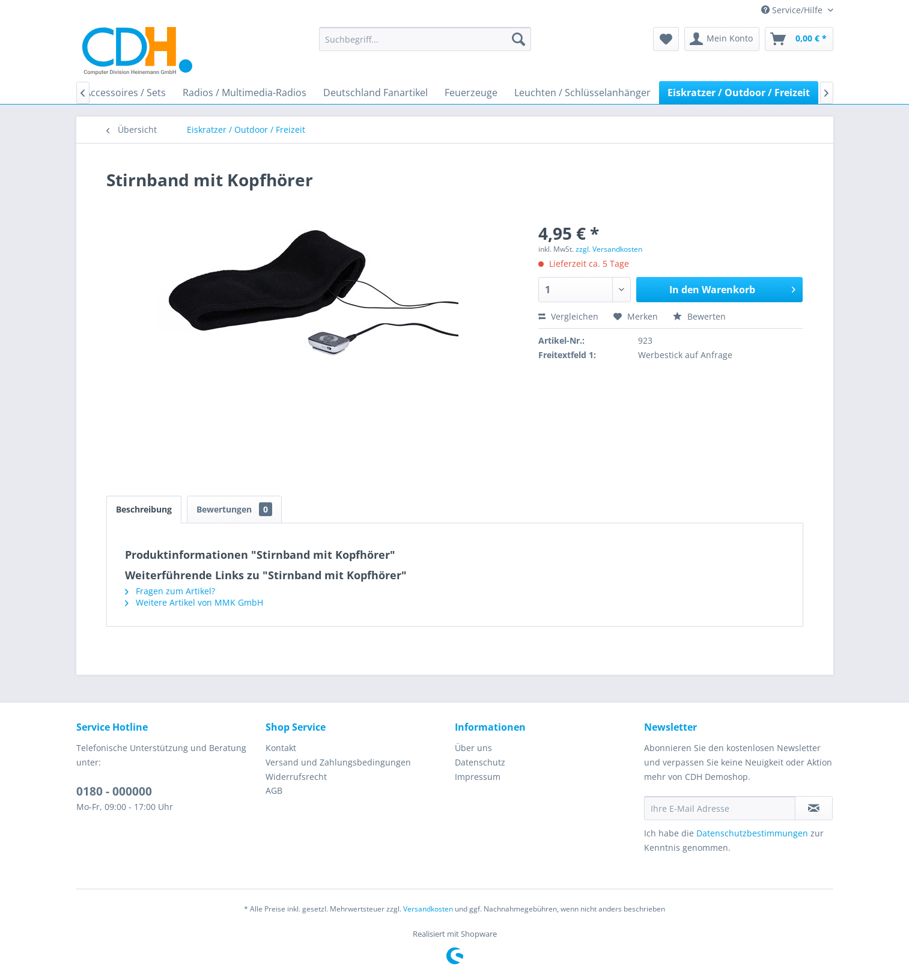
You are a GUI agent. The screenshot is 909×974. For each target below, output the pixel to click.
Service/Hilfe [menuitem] (793, 10)
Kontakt (281, 747)
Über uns (473, 747)
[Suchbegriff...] (425, 39)
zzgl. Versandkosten (609, 249)
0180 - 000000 (114, 791)
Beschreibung (144, 509)
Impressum (477, 776)
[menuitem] (425, 39)
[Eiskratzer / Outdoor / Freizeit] (738, 92)
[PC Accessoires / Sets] (118, 92)
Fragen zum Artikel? (170, 591)
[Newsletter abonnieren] (814, 808)
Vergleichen (568, 316)
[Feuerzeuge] (471, 92)
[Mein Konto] (721, 39)
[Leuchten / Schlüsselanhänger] (582, 92)
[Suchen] (518, 39)
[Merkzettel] (666, 39)
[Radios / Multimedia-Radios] (244, 92)
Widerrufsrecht (296, 776)
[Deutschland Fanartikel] (375, 92)
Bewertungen (234, 509)
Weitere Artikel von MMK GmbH (194, 602)
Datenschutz (480, 762)
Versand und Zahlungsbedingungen (338, 762)
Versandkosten (428, 909)
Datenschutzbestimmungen (752, 833)
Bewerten (699, 316)
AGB (274, 790)
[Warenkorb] (799, 39)
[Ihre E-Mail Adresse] (719, 808)
